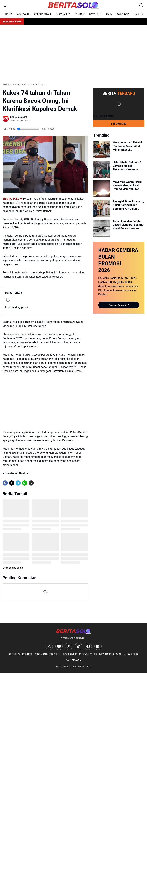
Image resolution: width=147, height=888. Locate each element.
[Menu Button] (6, 5)
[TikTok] (78, 646)
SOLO (109, 14)
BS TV (88, 666)
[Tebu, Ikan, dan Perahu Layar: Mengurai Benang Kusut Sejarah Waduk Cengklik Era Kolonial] (101, 228)
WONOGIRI (23, 14)
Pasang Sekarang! (119, 305)
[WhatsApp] (24, 483)
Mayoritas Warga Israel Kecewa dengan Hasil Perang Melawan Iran (127, 185)
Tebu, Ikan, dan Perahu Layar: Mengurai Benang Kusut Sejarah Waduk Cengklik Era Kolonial (128, 224)
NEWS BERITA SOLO (110, 654)
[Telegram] (18, 483)
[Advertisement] (73, 54)
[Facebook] (5, 483)
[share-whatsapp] (37, 483)
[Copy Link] (31, 483)
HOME (8, 14)
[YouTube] (59, 646)
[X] (11, 483)
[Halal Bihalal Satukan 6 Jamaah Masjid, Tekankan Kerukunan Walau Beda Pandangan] (101, 169)
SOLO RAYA (123, 14)
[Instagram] (49, 646)
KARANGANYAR (42, 14)
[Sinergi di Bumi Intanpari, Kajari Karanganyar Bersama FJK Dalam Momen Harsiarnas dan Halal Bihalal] (101, 208)
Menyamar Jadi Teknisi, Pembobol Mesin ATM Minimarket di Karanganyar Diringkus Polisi (127, 146)
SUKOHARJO (63, 14)
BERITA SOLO (71, 666)
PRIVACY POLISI (88, 654)
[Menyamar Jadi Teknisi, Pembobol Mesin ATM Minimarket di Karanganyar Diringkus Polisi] (101, 149)
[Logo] (73, 631)
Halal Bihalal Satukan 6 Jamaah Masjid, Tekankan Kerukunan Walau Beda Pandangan (127, 166)
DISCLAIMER (70, 654)
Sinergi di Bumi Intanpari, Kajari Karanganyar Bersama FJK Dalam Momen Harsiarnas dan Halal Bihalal (128, 205)
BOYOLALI (95, 14)
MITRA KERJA (130, 654)
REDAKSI (27, 654)
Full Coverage (118, 123)
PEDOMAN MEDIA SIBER (47, 654)
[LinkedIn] (98, 646)
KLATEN (79, 14)
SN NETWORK (73, 660)
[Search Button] (141, 5)
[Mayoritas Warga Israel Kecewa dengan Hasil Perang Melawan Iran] (101, 188)
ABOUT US (14, 654)
